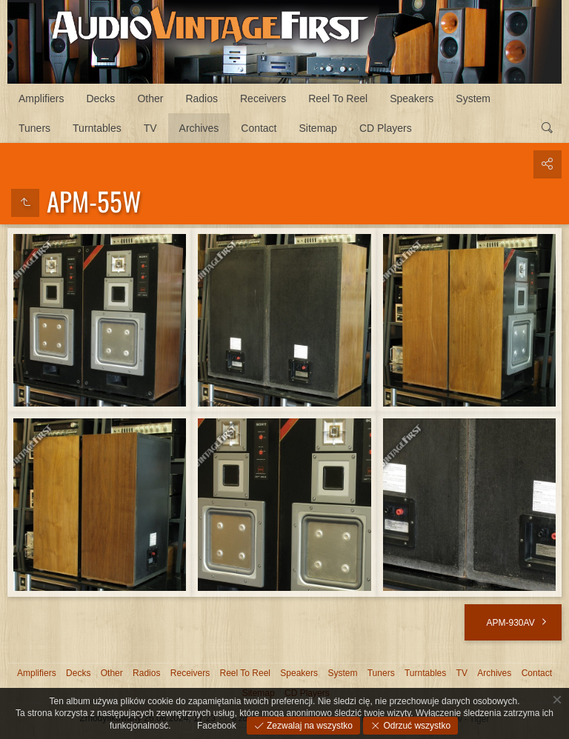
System (473, 98)
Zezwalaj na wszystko (308, 725)
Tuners (34, 128)
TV (150, 128)
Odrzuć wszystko (415, 725)
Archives (199, 128)
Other (150, 98)
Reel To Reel (337, 98)
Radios (201, 98)
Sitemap (318, 128)
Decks (100, 98)
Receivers (263, 98)
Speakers (411, 98)
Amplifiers (41, 98)
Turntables (97, 128)
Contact (258, 128)
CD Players (385, 128)
